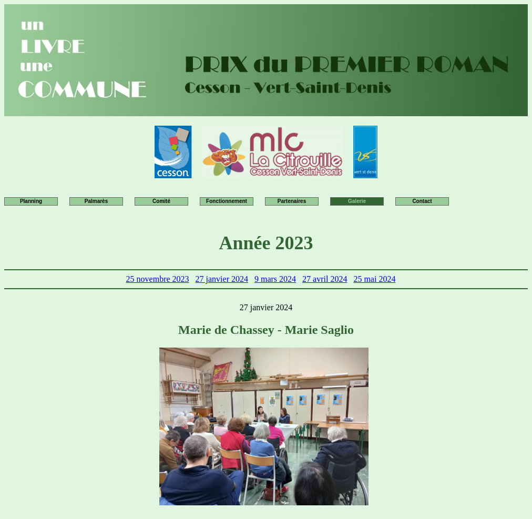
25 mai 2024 (374, 278)
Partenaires (292, 201)
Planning (31, 201)
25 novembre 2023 (157, 278)
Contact (422, 201)
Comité (161, 201)
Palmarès (96, 201)
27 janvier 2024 (222, 278)
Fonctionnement (226, 201)
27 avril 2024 (324, 278)
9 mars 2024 (275, 278)
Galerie (357, 201)
